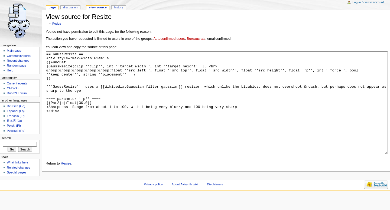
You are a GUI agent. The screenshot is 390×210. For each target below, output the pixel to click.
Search (6, 138)
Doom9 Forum (17, 93)
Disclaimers (215, 200)
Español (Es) (16, 111)
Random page (16, 65)
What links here (17, 162)
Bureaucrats (196, 39)
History (118, 7)
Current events (17, 83)
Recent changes (18, 60)
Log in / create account (368, 2)
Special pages (16, 172)
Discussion (70, 7)
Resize (56, 23)
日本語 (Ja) (14, 120)
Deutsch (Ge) (16, 106)
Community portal (19, 55)
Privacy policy (153, 200)
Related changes (18, 167)
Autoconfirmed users (169, 39)
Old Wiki (12, 88)
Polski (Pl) (14, 125)
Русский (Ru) (16, 130)
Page (52, 7)
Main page (14, 50)
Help (10, 70)
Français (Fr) (16, 115)
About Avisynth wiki (185, 200)
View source (98, 7)
